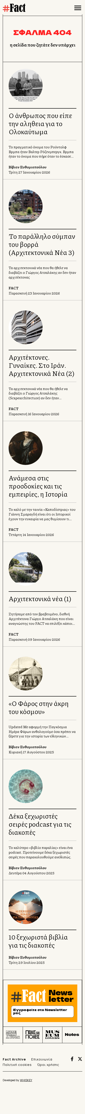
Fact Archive (14, 1059)
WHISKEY (26, 1080)
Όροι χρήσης (48, 1065)
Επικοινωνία (41, 1059)
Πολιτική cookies (17, 1065)
